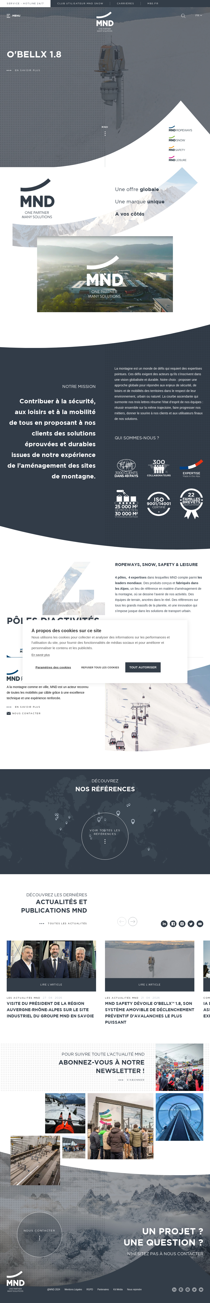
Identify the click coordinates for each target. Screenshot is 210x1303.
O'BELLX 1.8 (34, 55)
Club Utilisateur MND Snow (80, 3)
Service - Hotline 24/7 (25, 3)
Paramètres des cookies (53, 667)
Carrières (125, 3)
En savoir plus (41, 655)
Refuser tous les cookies (100, 667)
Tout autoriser (143, 667)
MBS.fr (152, 3)
